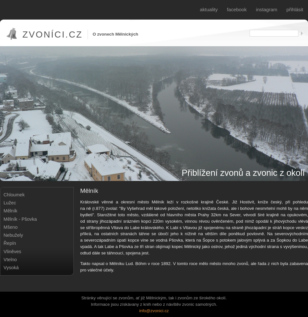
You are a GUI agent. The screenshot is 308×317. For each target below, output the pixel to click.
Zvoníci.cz (52, 34)
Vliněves (12, 251)
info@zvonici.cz (154, 310)
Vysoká (11, 267)
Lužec (10, 202)
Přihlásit (295, 9)
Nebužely (13, 235)
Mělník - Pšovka (20, 219)
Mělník (10, 210)
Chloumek (14, 194)
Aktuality (209, 9)
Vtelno (10, 259)
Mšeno (11, 227)
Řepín (10, 243)
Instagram (267, 9)
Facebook (237, 9)
